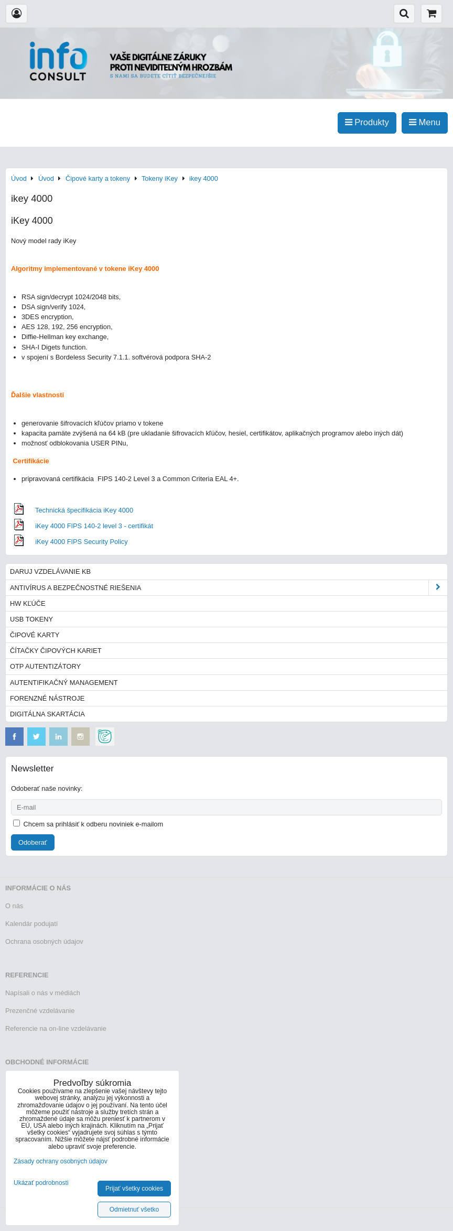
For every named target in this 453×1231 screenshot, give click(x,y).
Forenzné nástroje (47, 698)
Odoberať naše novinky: (46, 788)
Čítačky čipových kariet (55, 651)
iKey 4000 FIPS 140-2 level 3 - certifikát (94, 526)
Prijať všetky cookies (134, 1188)
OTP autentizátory (45, 666)
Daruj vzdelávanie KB (50, 571)
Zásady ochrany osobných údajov (60, 1161)
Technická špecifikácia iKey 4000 (84, 510)
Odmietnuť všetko (134, 1209)
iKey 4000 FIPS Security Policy (81, 542)
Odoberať (32, 842)
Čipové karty (34, 635)
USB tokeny (31, 619)
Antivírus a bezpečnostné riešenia (228, 587)
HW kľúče (28, 603)
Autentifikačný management (63, 683)
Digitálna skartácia (47, 714)
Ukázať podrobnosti (41, 1183)
